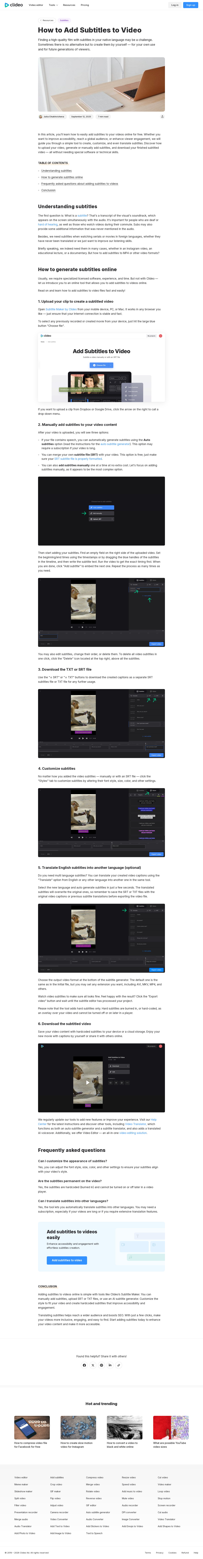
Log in (174, 5)
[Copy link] (118, 1365)
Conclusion (48, 190)
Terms (148, 1552)
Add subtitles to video (67, 1260)
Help (196, 1552)
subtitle (82, 215)
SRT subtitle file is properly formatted (78, 458)
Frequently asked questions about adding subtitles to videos (79, 183)
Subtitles (64, 20)
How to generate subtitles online (62, 177)
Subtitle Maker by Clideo (61, 309)
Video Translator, (136, 1124)
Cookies (172, 1552)
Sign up (190, 5)
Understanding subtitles (56, 170)
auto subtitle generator (115, 444)
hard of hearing (48, 224)
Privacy (159, 1552)
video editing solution (133, 1133)
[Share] (162, 116)
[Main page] (15, 5)
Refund (185, 1552)
